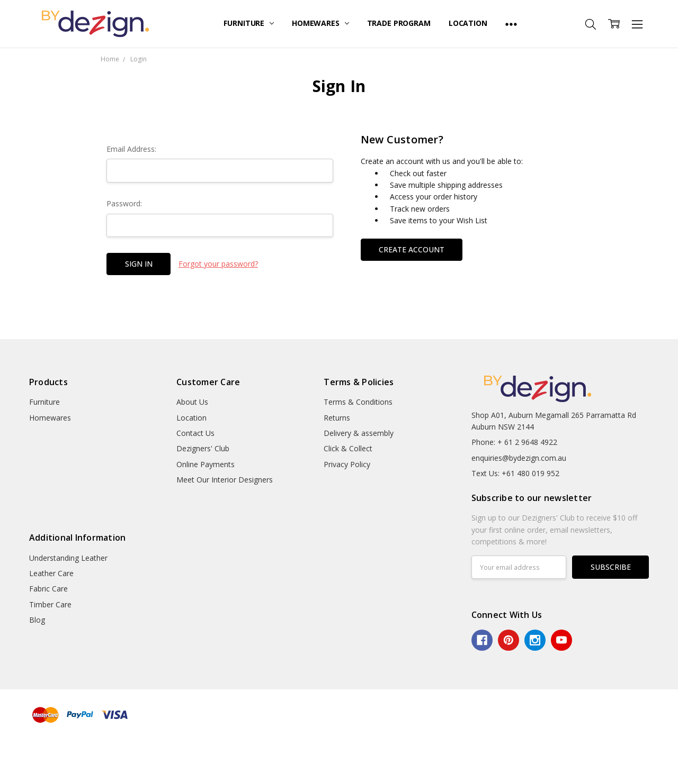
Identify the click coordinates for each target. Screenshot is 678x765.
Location (468, 23)
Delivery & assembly (359, 433)
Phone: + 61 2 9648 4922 (514, 442)
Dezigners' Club (202, 448)
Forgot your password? (218, 264)
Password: (124, 203)
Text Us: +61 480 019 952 (515, 473)
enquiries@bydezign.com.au (518, 458)
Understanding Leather (68, 558)
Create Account (411, 249)
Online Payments (205, 464)
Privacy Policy (347, 464)
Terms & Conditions (358, 402)
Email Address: (131, 149)
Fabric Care (48, 589)
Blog (37, 620)
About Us (192, 402)
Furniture (249, 23)
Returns (337, 418)
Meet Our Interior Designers (224, 480)
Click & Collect (348, 448)
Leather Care (51, 573)
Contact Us (195, 433)
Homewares (320, 23)
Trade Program (399, 23)
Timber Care (50, 604)
